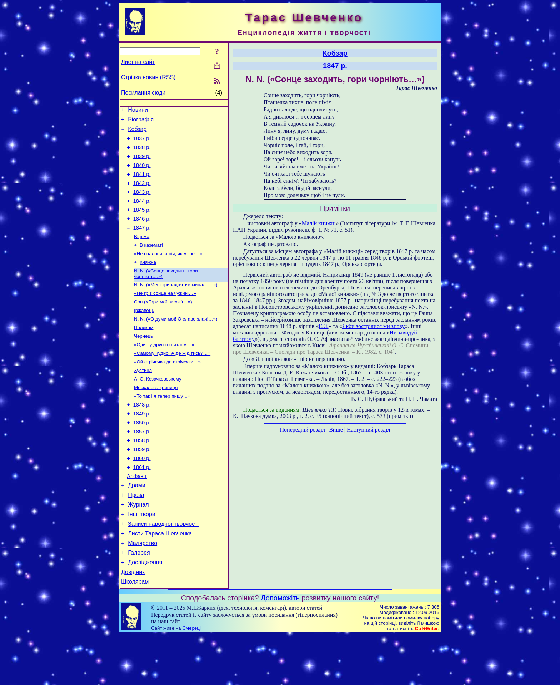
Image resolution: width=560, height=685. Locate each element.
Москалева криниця (156, 415)
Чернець (143, 359)
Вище (336, 430)
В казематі (151, 261)
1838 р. (142, 153)
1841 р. (142, 183)
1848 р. (142, 434)
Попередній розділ (302, 430)
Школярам (135, 632)
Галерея (139, 599)
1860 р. (142, 494)
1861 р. (142, 504)
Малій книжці (319, 223)
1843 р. (142, 203)
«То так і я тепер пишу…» (162, 424)
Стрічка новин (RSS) (148, 77)
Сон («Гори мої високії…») (163, 322)
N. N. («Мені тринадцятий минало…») (176, 304)
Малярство (142, 589)
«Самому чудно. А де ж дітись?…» (172, 378)
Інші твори (141, 557)
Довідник (133, 621)
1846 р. (142, 233)
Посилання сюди (143, 93)
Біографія (141, 122)
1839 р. (142, 163)
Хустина (143, 396)
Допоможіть (280, 648)
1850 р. (142, 454)
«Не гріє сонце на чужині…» (165, 313)
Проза (136, 535)
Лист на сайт (138, 62)
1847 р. (142, 243)
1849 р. (142, 444)
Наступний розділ (368, 430)
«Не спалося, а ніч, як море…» (168, 270)
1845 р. (142, 223)
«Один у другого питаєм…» (164, 369)
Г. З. (323, 326)
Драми (136, 525)
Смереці (191, 678)
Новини (138, 111)
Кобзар (137, 132)
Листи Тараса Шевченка (160, 578)
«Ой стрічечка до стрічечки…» (167, 387)
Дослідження (145, 610)
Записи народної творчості (163, 567)
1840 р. (142, 173)
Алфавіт (137, 514)
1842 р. (142, 193)
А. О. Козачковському (157, 406)
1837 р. (142, 143)
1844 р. (142, 213)
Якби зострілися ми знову (373, 326)
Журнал (138, 546)
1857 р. (142, 464)
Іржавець (144, 331)
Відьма (141, 252)
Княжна (148, 280)
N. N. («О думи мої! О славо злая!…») (176, 341)
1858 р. (142, 474)
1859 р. (142, 484)
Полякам (143, 350)
